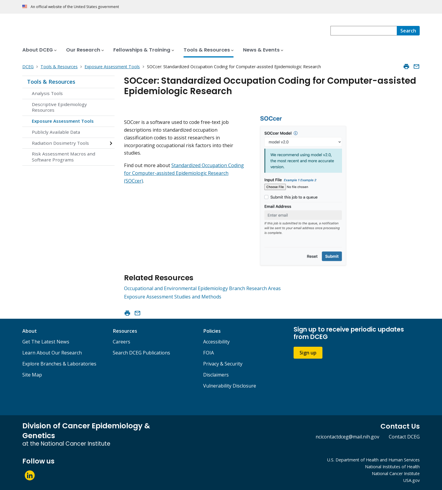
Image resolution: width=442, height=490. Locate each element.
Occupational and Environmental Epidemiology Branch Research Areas (202, 288)
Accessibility (216, 341)
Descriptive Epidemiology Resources (59, 107)
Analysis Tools (47, 93)
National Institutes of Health (392, 466)
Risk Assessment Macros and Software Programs (63, 157)
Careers (121, 341)
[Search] (408, 30)
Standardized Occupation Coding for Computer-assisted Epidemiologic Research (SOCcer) (184, 173)
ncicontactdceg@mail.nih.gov (347, 436)
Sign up (308, 352)
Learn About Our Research (52, 352)
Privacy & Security (222, 363)
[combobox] (363, 30)
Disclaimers (216, 374)
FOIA (208, 352)
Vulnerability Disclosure (229, 385)
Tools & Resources (51, 81)
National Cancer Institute (396, 473)
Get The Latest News (45, 341)
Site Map (32, 374)
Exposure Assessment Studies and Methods (172, 296)
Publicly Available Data (56, 132)
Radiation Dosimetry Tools (60, 143)
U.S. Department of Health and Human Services (373, 460)
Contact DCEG (404, 436)
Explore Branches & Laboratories (59, 363)
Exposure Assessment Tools (63, 121)
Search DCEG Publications (141, 352)
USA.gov (411, 480)
